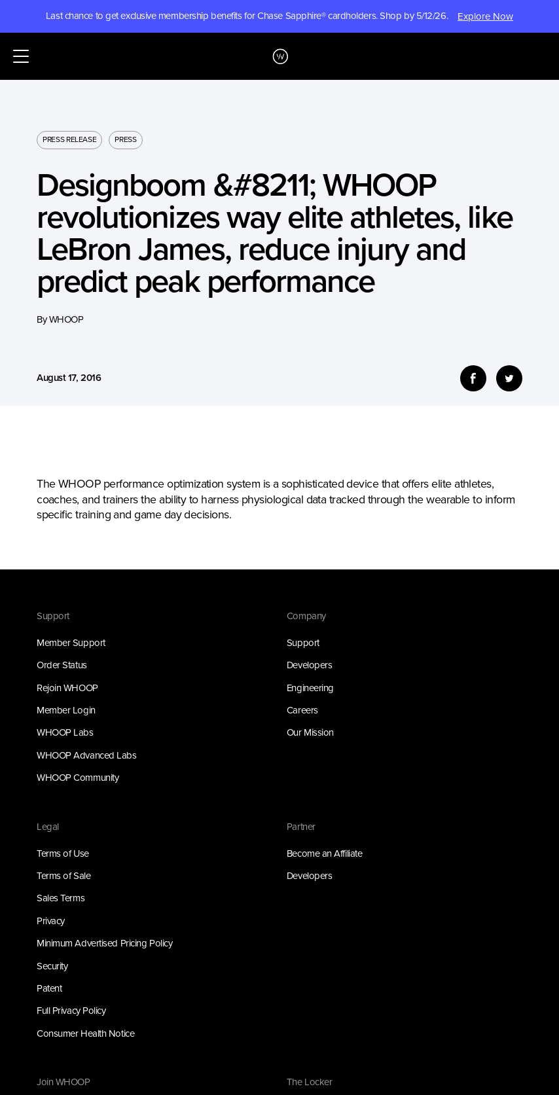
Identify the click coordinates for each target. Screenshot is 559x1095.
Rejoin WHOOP (67, 688)
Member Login (66, 710)
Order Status (62, 665)
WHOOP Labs (65, 732)
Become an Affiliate (325, 853)
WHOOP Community (77, 777)
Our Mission (310, 732)
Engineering (310, 688)
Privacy (51, 921)
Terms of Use (63, 853)
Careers (302, 710)
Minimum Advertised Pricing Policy (104, 943)
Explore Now (485, 16)
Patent (49, 988)
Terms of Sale (63, 876)
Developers (310, 665)
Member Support (71, 643)
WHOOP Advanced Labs (87, 755)
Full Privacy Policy (71, 1010)
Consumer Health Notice (85, 1033)
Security (52, 966)
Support (303, 643)
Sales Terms (60, 898)
